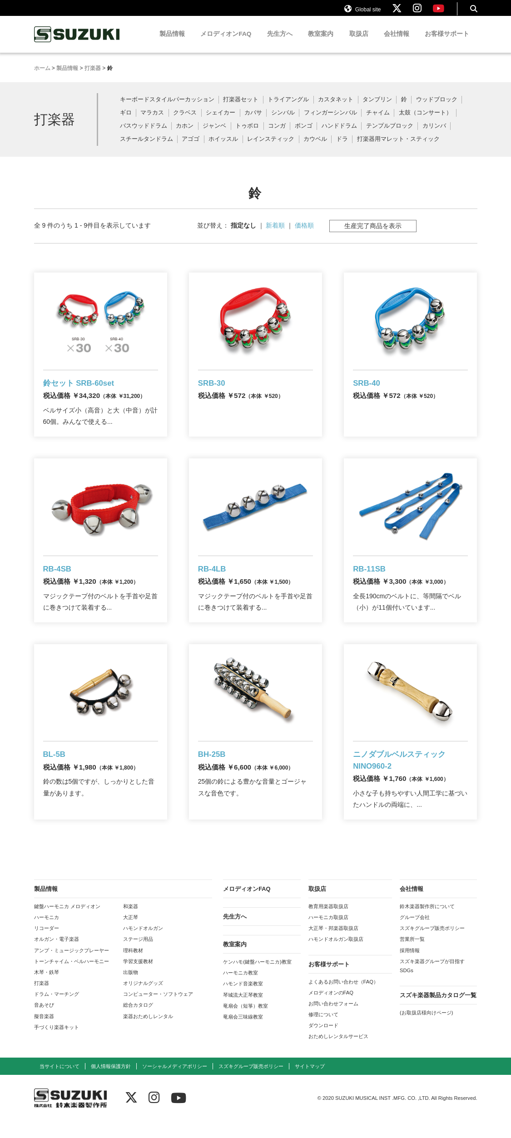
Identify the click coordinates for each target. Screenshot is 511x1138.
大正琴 (130, 934)
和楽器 (130, 923)
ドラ (342, 147)
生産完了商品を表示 (373, 234)
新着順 (275, 233)
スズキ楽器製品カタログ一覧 (438, 1012)
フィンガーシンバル (330, 121)
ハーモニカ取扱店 (328, 934)
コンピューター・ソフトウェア (158, 1011)
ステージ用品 (138, 956)
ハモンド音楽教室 (243, 1001)
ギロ (126, 121)
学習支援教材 (138, 978)
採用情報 (410, 967)
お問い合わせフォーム (333, 1020)
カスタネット (335, 108)
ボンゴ (304, 134)
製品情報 (172, 42)
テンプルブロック (389, 134)
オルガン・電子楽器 (56, 956)
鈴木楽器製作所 (77, 42)
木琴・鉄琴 (46, 989)
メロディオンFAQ (225, 42)
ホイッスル (223, 147)
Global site (362, 13)
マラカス (152, 121)
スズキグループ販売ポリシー (432, 945)
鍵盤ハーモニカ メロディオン (67, 923)
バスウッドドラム (143, 134)
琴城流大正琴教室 (243, 1011)
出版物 (130, 989)
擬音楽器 (44, 1033)
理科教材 (133, 967)
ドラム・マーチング (56, 1011)
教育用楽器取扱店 (328, 923)
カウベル (315, 147)
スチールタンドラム (146, 147)
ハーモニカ (46, 934)
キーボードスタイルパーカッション (167, 108)
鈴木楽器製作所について (427, 923)
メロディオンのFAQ (330, 1009)
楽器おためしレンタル (148, 1033)
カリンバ (434, 134)
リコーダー (46, 945)
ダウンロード (323, 1042)
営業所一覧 (412, 956)
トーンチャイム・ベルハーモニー (71, 978)
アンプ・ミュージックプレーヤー (71, 967)
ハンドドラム (339, 134)
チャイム (378, 121)
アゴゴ (190, 147)
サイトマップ (310, 1083)
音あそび (44, 1022)
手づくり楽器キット (56, 1044)
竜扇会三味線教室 (243, 1033)
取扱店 (358, 42)
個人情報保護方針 (111, 1083)
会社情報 (396, 42)
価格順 (304, 233)
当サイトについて (59, 1083)
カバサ (253, 121)
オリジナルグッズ (143, 1000)
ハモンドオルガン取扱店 (335, 956)
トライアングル (288, 108)
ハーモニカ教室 (240, 989)
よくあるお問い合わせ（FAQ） (343, 998)
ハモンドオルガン (143, 945)
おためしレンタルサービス (338, 1053)
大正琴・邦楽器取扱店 (333, 945)
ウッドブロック (436, 108)
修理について (323, 1031)
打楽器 (41, 1000)
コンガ (277, 134)
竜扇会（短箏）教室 (245, 1022)
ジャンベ (214, 134)
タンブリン (377, 108)
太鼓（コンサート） (425, 121)
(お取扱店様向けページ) (426, 1029)
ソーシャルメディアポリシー (174, 1083)
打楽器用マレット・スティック (398, 147)
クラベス (185, 121)
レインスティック (270, 147)
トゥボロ (247, 134)
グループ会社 (415, 934)
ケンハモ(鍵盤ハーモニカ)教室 (257, 978)
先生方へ (280, 42)
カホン (184, 134)
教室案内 (320, 42)
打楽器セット (240, 108)
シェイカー (220, 121)
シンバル (283, 121)
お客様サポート (447, 42)
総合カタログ (138, 1022)
